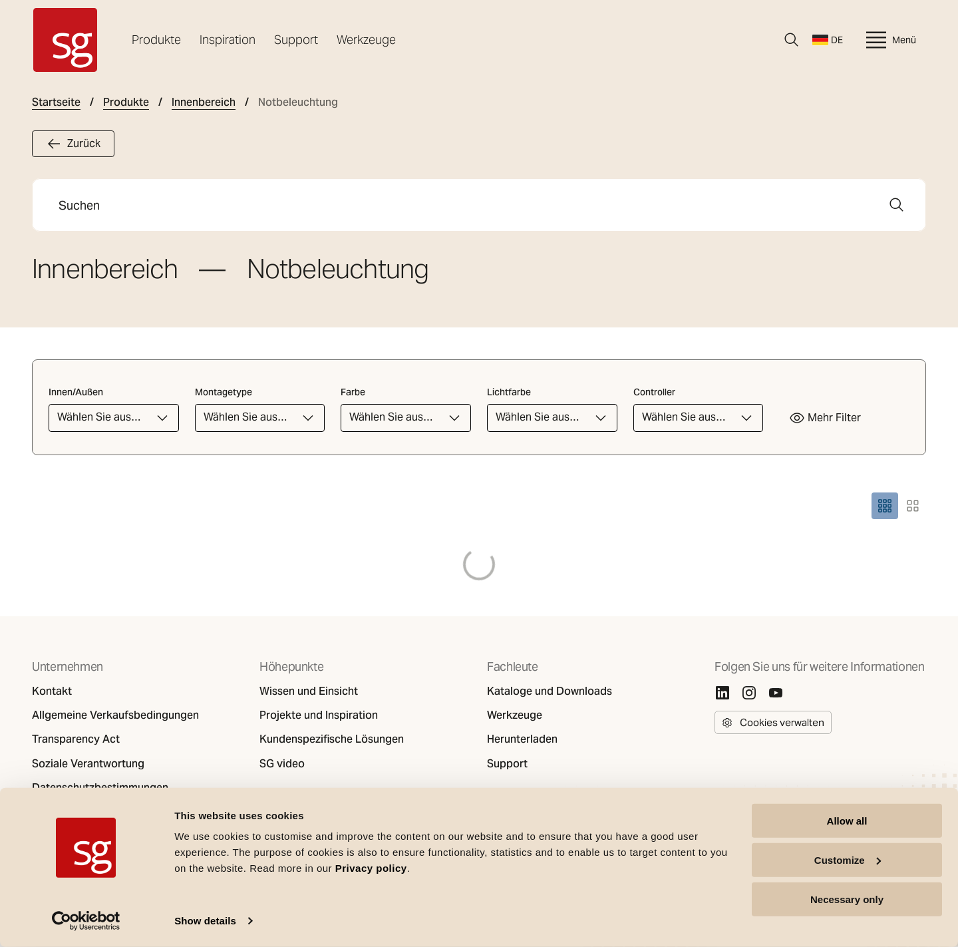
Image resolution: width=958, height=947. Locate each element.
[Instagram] (749, 693)
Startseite (56, 102)
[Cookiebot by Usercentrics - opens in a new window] (86, 921)
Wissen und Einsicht (308, 691)
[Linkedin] (722, 693)
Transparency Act (76, 739)
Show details (205, 920)
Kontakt (52, 691)
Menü (889, 40)
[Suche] (791, 40)
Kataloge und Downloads (549, 691)
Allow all (847, 821)
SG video (282, 764)
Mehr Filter (825, 418)
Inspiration (227, 39)
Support (296, 39)
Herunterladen (522, 739)
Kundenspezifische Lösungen (331, 739)
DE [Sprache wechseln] (827, 40)
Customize (847, 860)
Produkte (156, 39)
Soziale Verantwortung (88, 764)
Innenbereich (204, 102)
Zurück (73, 144)
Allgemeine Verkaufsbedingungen (115, 715)
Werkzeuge (366, 39)
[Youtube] (776, 693)
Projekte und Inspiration (318, 715)
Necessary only (846, 898)
